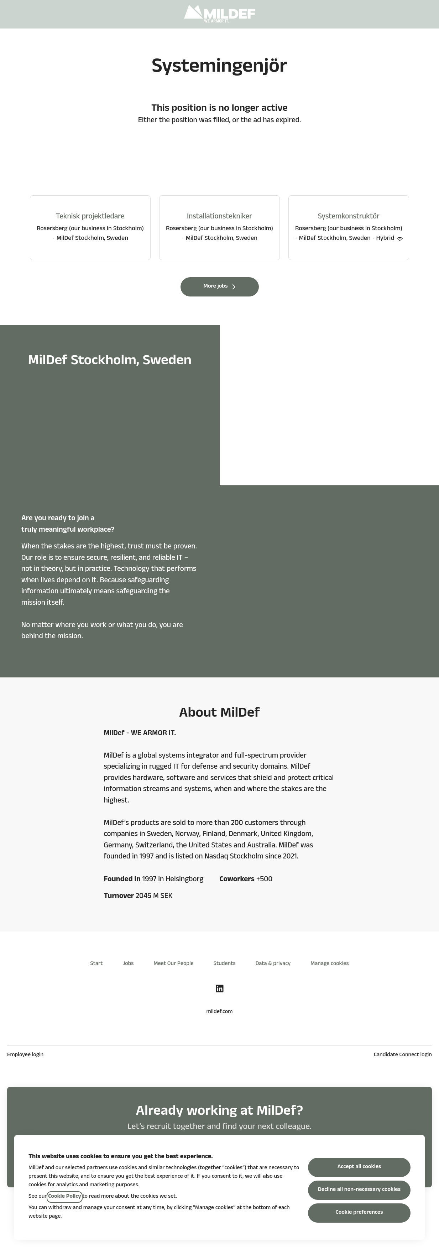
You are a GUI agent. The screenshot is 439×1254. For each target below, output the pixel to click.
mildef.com (220, 1012)
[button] (425, 14)
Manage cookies (329, 964)
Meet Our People (173, 964)
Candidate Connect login (403, 1055)
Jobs (128, 964)
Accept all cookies (359, 1167)
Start (96, 964)
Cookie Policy (64, 1197)
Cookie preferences (359, 1213)
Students (225, 964)
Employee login (25, 1055)
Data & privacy (273, 964)
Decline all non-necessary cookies (359, 1190)
